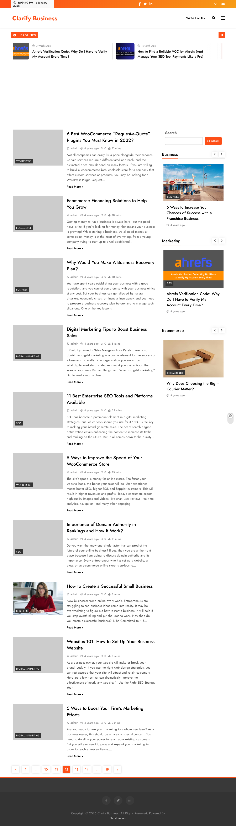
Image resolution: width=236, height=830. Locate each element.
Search (171, 133)
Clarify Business (34, 18)
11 (56, 773)
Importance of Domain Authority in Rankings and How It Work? (101, 530)
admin (74, 149)
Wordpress (23, 161)
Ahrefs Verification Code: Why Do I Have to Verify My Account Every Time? (193, 299)
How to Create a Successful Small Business (110, 589)
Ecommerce (24, 228)
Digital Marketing (27, 358)
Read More (75, 187)
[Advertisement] (118, 91)
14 (87, 773)
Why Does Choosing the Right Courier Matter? (193, 386)
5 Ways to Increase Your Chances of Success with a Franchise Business (189, 212)
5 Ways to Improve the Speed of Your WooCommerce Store (104, 463)
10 (46, 773)
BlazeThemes (118, 822)
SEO (18, 425)
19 (107, 773)
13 (76, 773)
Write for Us (195, 18)
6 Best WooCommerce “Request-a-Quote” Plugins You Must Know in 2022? (109, 137)
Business (22, 290)
